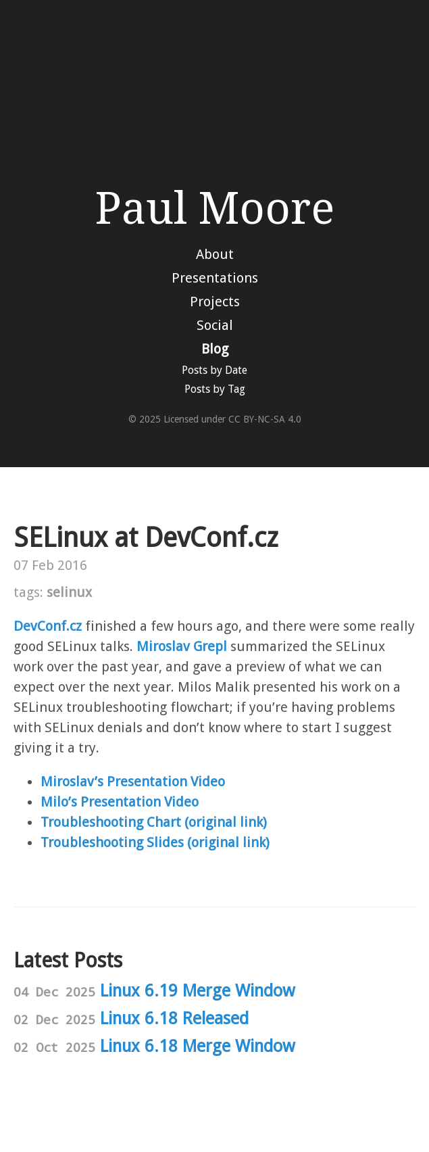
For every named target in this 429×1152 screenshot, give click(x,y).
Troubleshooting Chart (111, 822)
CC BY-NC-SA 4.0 (264, 419)
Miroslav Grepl (181, 646)
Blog (214, 349)
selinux (69, 592)
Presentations (215, 278)
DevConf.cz (48, 626)
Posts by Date (214, 370)
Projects (215, 301)
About (215, 254)
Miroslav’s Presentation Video (133, 781)
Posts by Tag (214, 389)
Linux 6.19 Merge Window (197, 991)
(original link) (225, 822)
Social (215, 325)
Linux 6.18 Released (174, 1018)
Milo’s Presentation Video (120, 802)
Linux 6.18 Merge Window (197, 1046)
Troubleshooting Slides (112, 842)
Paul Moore (214, 209)
